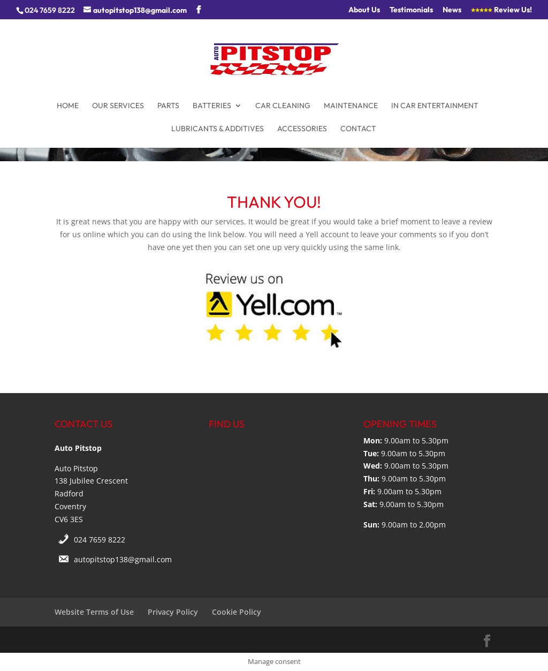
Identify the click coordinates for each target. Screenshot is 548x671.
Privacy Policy (173, 612)
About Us (364, 10)
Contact (358, 129)
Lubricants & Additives (217, 129)
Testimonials (411, 10)
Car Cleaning (282, 106)
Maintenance (351, 106)
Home (68, 106)
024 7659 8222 (99, 539)
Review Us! (501, 10)
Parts (168, 106)
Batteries (212, 106)
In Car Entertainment (434, 106)
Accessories (302, 129)
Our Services (118, 106)
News (452, 10)
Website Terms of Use (94, 612)
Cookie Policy (236, 612)
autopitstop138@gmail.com (123, 559)
